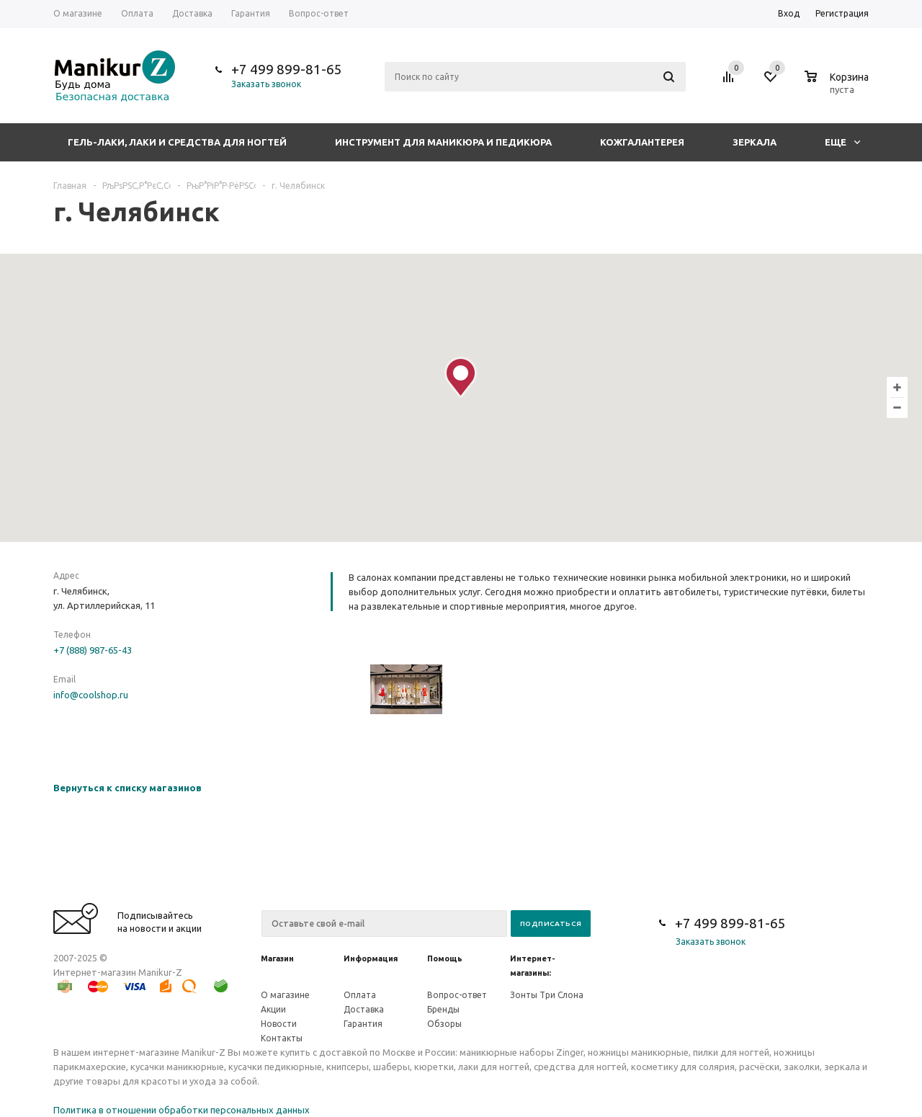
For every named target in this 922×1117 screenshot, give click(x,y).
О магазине (285, 995)
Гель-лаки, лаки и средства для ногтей (177, 142)
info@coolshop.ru (90, 695)
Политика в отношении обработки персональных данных (181, 1110)
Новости (279, 1023)
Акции (273, 1009)
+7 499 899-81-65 (286, 69)
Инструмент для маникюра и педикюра (443, 142)
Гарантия (363, 1023)
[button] (460, 377)
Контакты (282, 1038)
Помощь (444, 958)
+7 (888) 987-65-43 (92, 650)
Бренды (443, 1009)
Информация (371, 958)
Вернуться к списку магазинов (127, 788)
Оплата (360, 995)
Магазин (277, 958)
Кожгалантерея (642, 142)
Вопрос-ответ (457, 995)
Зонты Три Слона (546, 995)
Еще (842, 142)
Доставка (364, 1009)
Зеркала (754, 142)
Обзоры (444, 1023)
